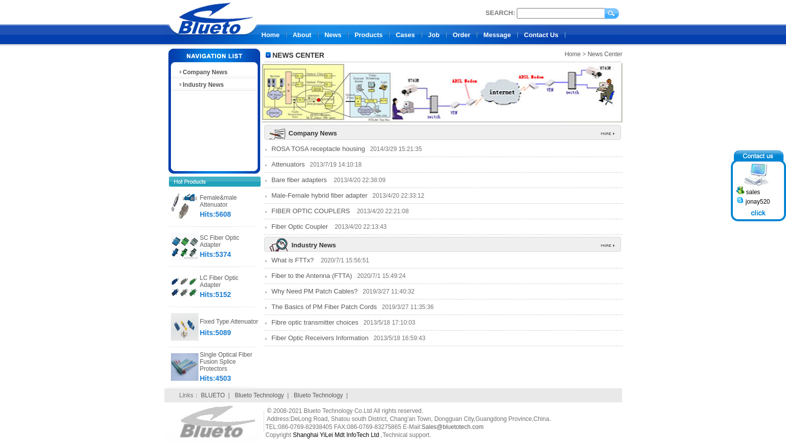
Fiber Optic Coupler (301, 226)
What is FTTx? (294, 260)
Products (368, 35)
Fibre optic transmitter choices (315, 322)
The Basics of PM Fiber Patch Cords (324, 307)
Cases (405, 35)
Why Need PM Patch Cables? (315, 291)
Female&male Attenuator (218, 201)
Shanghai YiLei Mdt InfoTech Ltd (336, 434)
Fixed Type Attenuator (229, 321)
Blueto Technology (259, 395)
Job (434, 35)
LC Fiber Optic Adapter (219, 281)
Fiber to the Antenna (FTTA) (312, 275)
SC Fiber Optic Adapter (220, 241)
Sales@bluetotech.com (453, 426)
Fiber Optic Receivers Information (320, 338)
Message (497, 35)
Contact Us (541, 35)
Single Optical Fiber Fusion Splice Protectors (226, 361)
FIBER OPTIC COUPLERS (312, 211)
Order (461, 35)
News (332, 35)
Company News (203, 72)
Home (271, 35)
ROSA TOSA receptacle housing (318, 149)
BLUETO (213, 395)
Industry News (201, 84)
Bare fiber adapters (300, 180)
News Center (604, 54)
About (302, 35)
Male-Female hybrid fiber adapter (319, 195)
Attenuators (288, 164)
